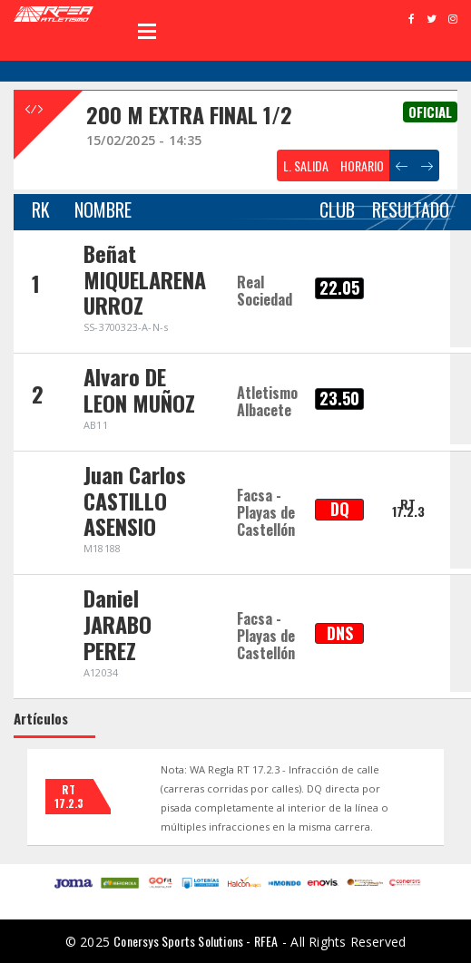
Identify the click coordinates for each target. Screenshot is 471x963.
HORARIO (362, 165)
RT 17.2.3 (408, 507)
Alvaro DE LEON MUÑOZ (139, 389)
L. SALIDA (306, 165)
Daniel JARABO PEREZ (117, 623)
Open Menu (147, 31)
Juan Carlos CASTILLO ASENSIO (134, 500)
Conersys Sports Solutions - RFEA (195, 940)
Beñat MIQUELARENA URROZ (144, 279)
